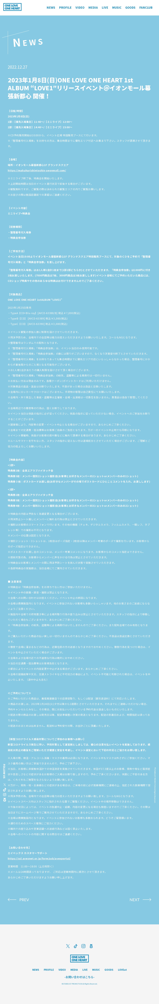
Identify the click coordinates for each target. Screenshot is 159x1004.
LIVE (85, 969)
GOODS (108, 969)
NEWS (35, 969)
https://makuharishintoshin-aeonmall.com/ (37, 170)
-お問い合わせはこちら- (79, 977)
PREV (24, 899)
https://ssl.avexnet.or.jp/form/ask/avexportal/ (39, 858)
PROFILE (49, 969)
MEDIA (74, 969)
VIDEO (62, 969)
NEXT (134, 899)
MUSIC (96, 969)
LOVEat (122, 969)
